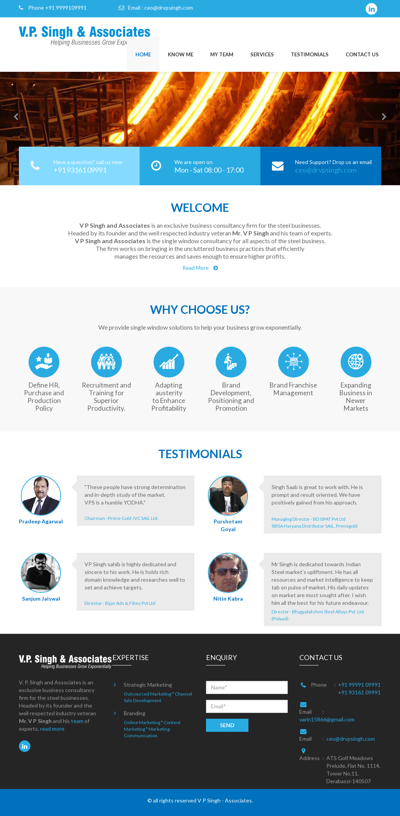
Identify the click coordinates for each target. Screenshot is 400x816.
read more (52, 728)
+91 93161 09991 (359, 692)
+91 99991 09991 (359, 684)
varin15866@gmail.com (326, 719)
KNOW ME (180, 54)
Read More (200, 267)
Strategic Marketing (148, 684)
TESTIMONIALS (310, 54)
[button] (10, 118)
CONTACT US (362, 54)
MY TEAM (221, 54)
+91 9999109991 (66, 7)
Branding (134, 713)
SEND (227, 725)
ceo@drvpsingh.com (168, 7)
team (77, 721)
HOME (143, 54)
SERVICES (262, 54)
